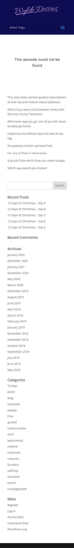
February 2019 (16, 321)
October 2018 (16, 346)
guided (12, 422)
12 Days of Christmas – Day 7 (26, 215)
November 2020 (17, 273)
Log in (11, 511)
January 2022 (16, 255)
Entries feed (15, 517)
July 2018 (13, 358)
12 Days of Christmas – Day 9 (26, 203)
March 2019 (15, 315)
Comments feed (17, 523)
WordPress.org (17, 529)
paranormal (15, 440)
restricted (13, 452)
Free (10, 416)
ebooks (12, 410)
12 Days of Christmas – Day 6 (26, 221)
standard (13, 477)
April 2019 (14, 309)
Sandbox (13, 465)
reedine (12, 446)
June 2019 (14, 303)
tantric (11, 483)
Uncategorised (17, 489)
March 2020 (15, 285)
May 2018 (13, 370)
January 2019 (16, 327)
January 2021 (16, 267)
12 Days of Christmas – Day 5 (26, 227)
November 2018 (17, 339)
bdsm (11, 392)
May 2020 (13, 279)
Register (12, 505)
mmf (10, 434)
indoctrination (16, 428)
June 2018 (14, 364)
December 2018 (17, 333)
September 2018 (18, 351)
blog (10, 398)
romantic (13, 458)
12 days (12, 386)
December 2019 (17, 291)
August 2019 (15, 297)
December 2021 (17, 261)
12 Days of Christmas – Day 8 (26, 209)
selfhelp (12, 471)
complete (13, 404)
